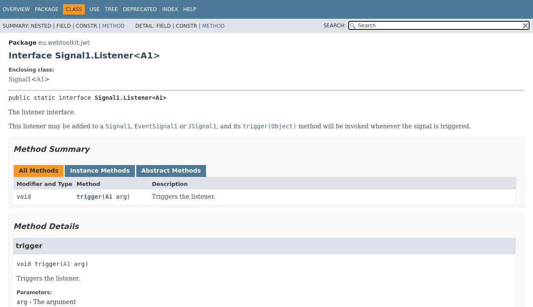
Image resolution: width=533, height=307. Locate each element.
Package (46, 9)
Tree (111, 9)
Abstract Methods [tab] (171, 170)
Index (170, 9)
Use (94, 9)
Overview (16, 9)
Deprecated (140, 9)
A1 (41, 79)
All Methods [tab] (38, 170)
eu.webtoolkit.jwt (63, 42)
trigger (89, 196)
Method (113, 26)
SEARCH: (335, 26)
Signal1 (20, 79)
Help (189, 9)
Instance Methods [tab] (99, 170)
